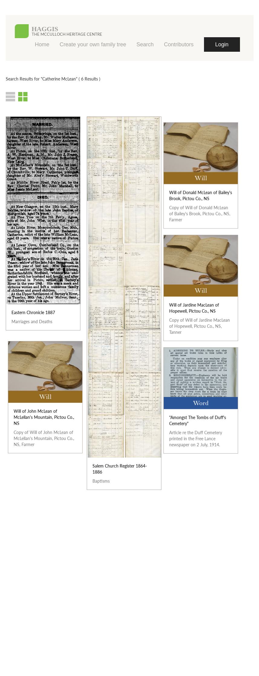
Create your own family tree (93, 44)
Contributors (178, 44)
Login (221, 44)
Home (42, 44)
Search (145, 44)
